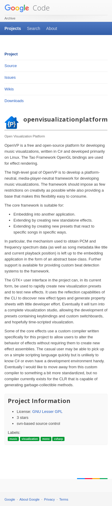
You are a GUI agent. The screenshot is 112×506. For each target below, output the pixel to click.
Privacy (49, 499)
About (51, 28)
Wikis (9, 89)
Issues (10, 77)
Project (11, 54)
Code (27, 8)
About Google (29, 499)
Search (33, 28)
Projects (12, 28)
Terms (63, 499)
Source (10, 65)
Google (9, 499)
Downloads (14, 101)
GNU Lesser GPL (47, 411)
